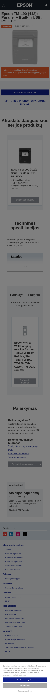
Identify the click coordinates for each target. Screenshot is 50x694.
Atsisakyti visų (25, 685)
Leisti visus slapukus (25, 680)
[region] (25, 678)
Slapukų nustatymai (25, 691)
